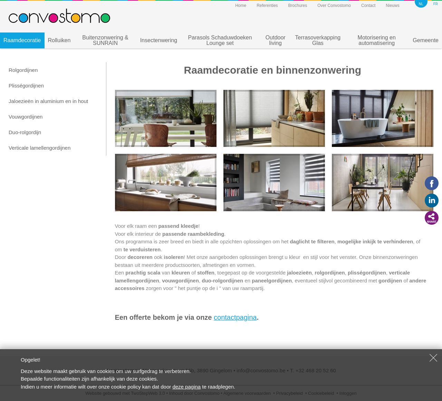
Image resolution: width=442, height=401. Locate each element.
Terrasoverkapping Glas (318, 40)
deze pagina (186, 387)
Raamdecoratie (22, 40)
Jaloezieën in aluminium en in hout (48, 101)
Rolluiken (59, 40)
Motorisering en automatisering (377, 40)
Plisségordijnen (26, 85)
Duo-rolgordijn (25, 132)
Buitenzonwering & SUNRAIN (105, 40)
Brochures (297, 5)
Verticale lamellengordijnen (39, 148)
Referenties (267, 5)
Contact (368, 5)
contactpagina (235, 317)
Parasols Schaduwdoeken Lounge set (220, 40)
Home (240, 5)
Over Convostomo (334, 5)
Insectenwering (158, 40)
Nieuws (392, 5)
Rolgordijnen (23, 70)
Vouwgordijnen (25, 117)
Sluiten (433, 357)
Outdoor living (276, 40)
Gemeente (426, 40)
